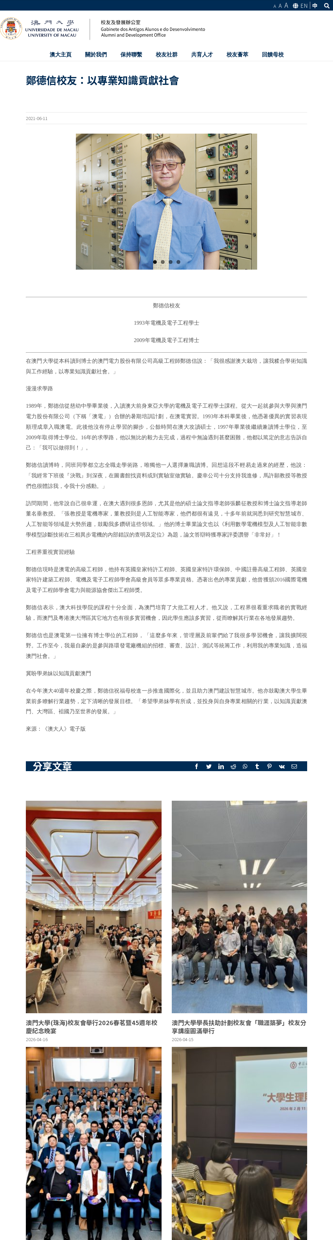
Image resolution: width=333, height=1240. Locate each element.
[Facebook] (196, 766)
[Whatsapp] (245, 766)
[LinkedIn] (221, 766)
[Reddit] (233, 766)
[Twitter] (209, 766)
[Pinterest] (269, 766)
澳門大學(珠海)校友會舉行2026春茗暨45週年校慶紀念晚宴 (91, 1026)
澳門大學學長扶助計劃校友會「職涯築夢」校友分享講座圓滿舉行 (239, 1026)
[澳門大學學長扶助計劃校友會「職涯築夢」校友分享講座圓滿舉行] (239, 907)
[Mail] (294, 766)
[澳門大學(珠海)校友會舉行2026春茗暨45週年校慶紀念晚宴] (94, 907)
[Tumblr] (257, 766)
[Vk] (282, 766)
